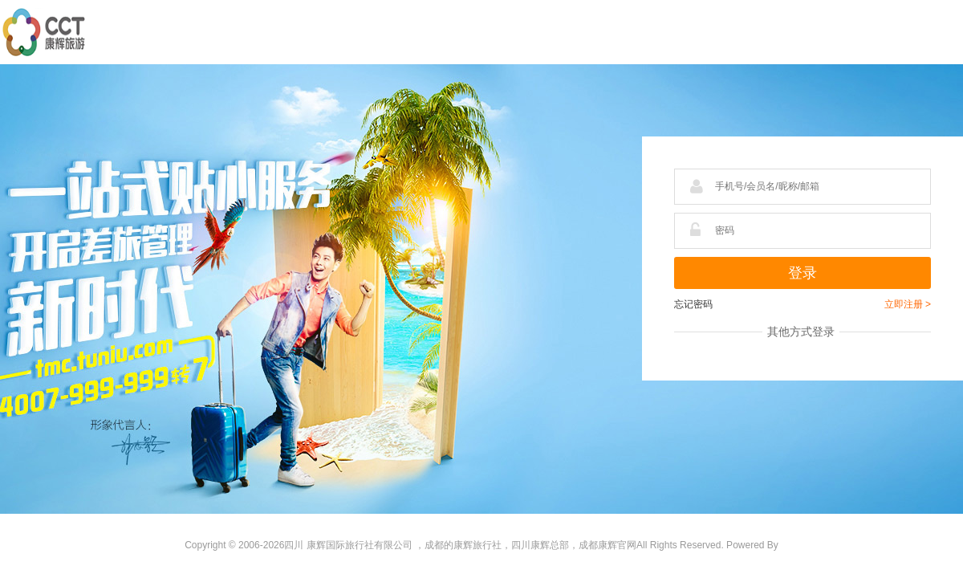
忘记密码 (693, 304)
